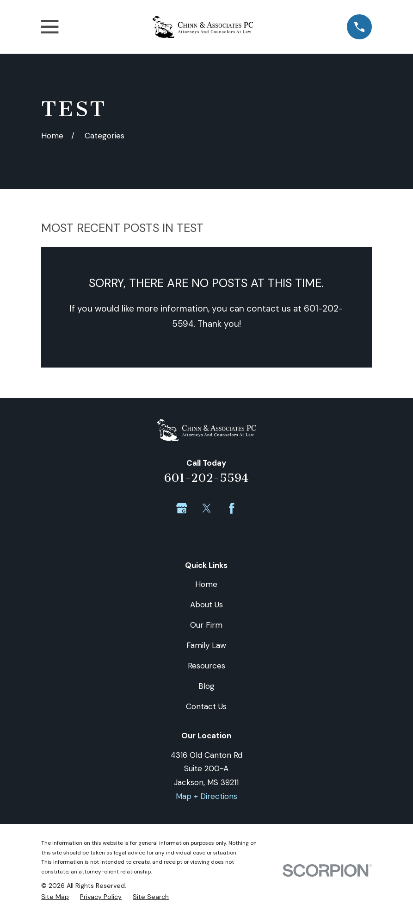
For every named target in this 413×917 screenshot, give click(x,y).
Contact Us (206, 706)
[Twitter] (206, 508)
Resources (206, 666)
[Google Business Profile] (181, 508)
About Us (206, 604)
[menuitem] (55, 897)
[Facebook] (231, 508)
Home (206, 584)
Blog (206, 686)
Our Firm (206, 625)
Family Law (206, 645)
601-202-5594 (206, 478)
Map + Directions (206, 796)
